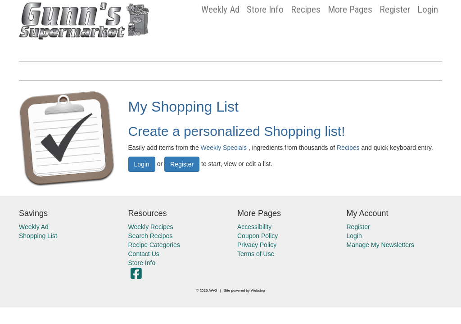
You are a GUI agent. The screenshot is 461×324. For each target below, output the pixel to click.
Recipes (306, 9)
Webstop (258, 290)
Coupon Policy (257, 235)
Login (427, 9)
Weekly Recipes (150, 226)
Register (395, 9)
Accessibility (254, 226)
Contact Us (143, 253)
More (350, 9)
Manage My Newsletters (380, 244)
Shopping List (38, 235)
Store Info (265, 9)
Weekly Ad (220, 9)
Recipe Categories (154, 244)
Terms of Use (255, 253)
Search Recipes (150, 235)
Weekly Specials (224, 147)
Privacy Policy (256, 244)
